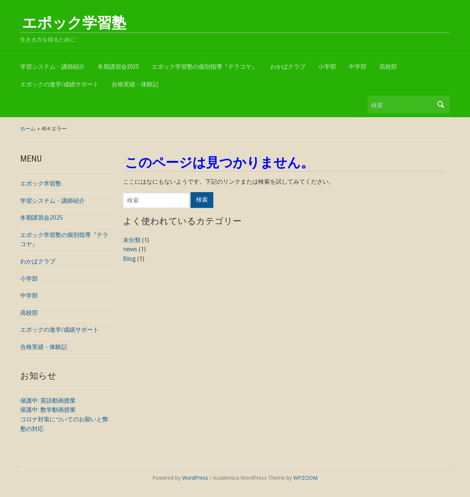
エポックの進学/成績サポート (59, 84)
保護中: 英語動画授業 (48, 400)
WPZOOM (305, 477)
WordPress (195, 477)
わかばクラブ (288, 66)
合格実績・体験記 (135, 84)
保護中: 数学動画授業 (48, 410)
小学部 (327, 66)
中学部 (357, 66)
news (130, 249)
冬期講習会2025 (118, 66)
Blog (129, 259)
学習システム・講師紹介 (52, 66)
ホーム (28, 128)
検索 (440, 104)
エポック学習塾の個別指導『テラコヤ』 (204, 66)
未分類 (132, 240)
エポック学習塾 (74, 23)
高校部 (388, 66)
